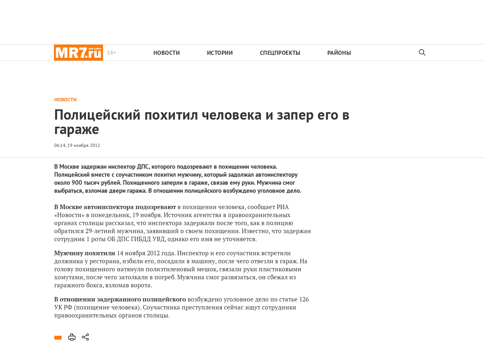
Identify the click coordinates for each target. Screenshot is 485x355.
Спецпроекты (280, 52)
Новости (166, 52)
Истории (220, 52)
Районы (339, 52)
